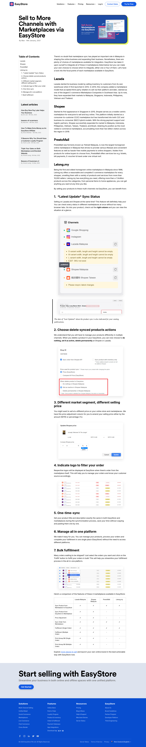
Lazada (22, 61)
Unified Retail (23, 711)
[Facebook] (20, 736)
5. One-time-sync (27, 89)
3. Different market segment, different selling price (31, 82)
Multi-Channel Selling (26, 708)
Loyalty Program (52, 714)
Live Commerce (24, 721)
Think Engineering (111, 721)
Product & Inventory (54, 717)
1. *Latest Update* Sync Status (32, 73)
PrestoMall (24, 67)
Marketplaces (23, 717)
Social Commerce (24, 714)
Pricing (80, 4)
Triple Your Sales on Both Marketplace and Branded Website (31, 150)
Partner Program (110, 714)
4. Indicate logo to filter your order (33, 86)
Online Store (51, 708)
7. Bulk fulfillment (27, 95)
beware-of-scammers (29, 120)
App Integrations (53, 727)
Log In (100, 4)
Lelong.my (24, 70)
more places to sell (69, 652)
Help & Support (81, 714)
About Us (108, 708)
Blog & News (80, 711)
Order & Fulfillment (53, 721)
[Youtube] (37, 736)
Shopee (23, 64)
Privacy (106, 742)
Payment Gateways (53, 724)
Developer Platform (111, 717)
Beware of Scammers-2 (30, 161)
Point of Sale (51, 711)
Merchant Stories (82, 717)
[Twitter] (33, 736)
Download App (55, 730)
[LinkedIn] (29, 736)
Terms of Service (96, 742)
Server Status (80, 721)
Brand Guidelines (110, 711)
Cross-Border (23, 727)
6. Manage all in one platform (31, 92)
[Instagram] (24, 736)
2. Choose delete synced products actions (33, 77)
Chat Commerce (24, 724)
